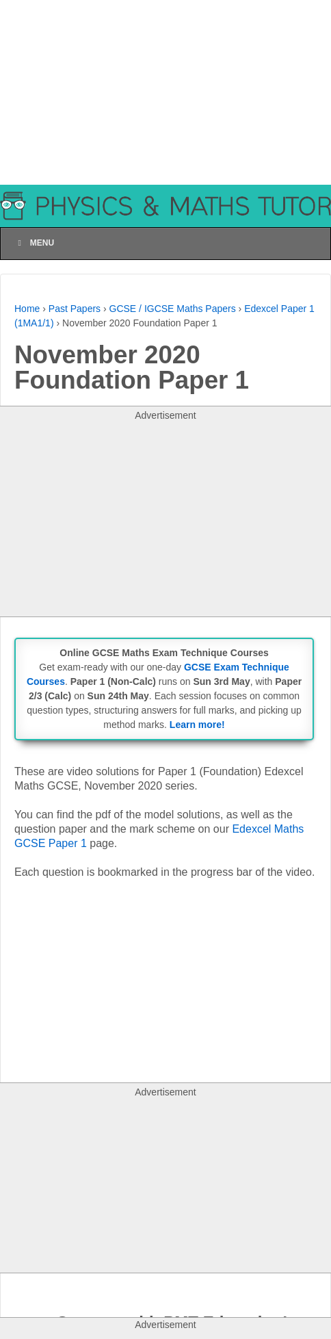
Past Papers (75, 308)
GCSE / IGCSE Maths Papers (172, 308)
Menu (34, 243)
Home (27, 308)
